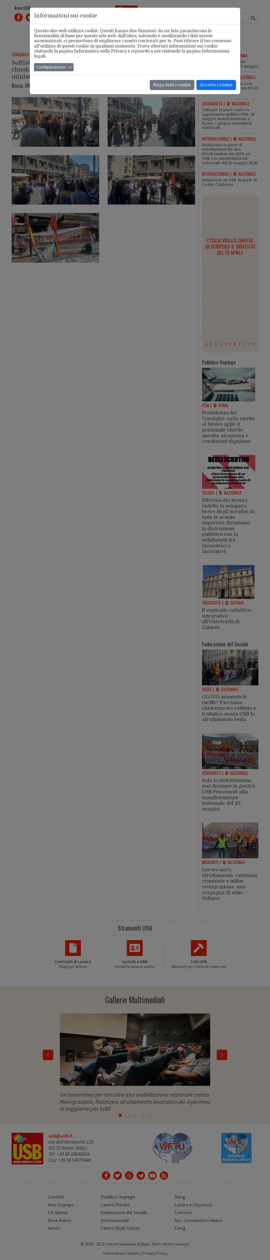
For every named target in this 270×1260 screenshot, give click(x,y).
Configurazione (50, 67)
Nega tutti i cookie (172, 85)
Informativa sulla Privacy (100, 51)
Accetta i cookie (216, 85)
